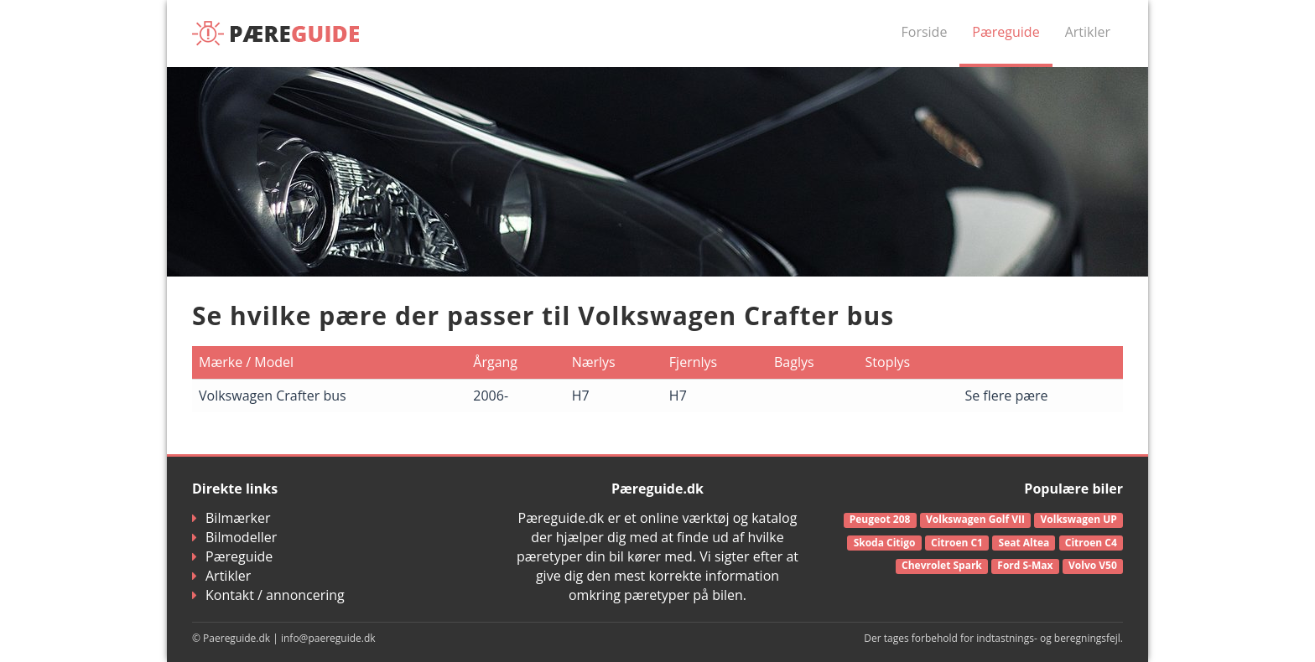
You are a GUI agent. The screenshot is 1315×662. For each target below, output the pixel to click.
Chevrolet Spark (942, 565)
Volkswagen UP (1079, 519)
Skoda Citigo (885, 542)
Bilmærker (231, 518)
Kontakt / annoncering (268, 595)
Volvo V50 (1092, 565)
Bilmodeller (234, 537)
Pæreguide (1005, 32)
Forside (925, 32)
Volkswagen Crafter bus (272, 395)
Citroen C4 (1091, 542)
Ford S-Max (1025, 565)
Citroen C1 (957, 542)
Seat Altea (1024, 542)
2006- (490, 395)
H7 (581, 395)
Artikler (1087, 32)
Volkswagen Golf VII (975, 519)
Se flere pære (1005, 395)
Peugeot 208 (880, 519)
